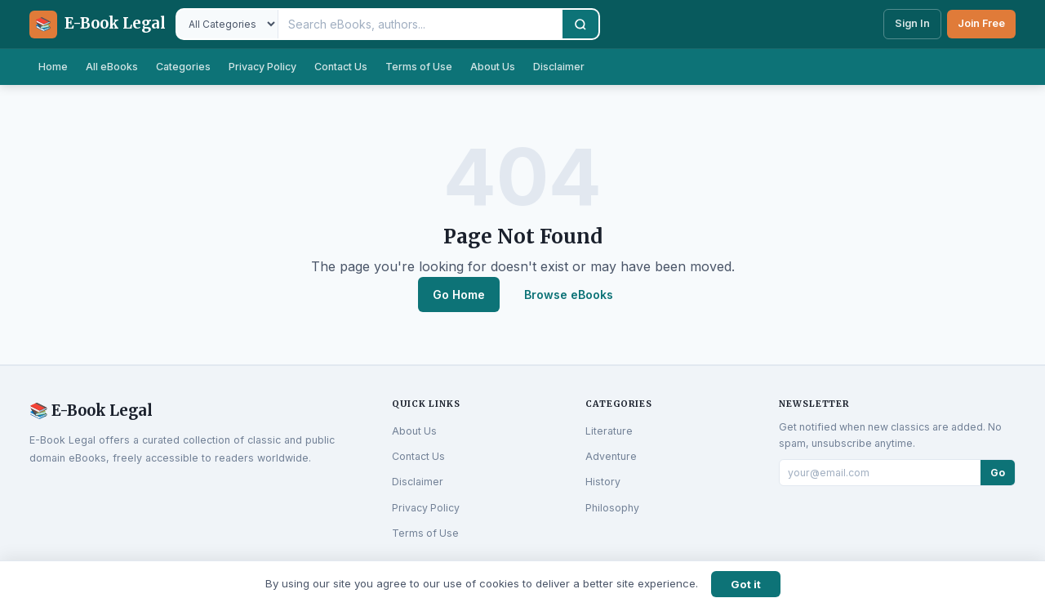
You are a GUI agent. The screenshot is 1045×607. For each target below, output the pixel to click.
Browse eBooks (568, 294)
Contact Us (340, 66)
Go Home (459, 294)
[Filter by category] (227, 24)
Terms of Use (418, 66)
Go (997, 472)
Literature (609, 431)
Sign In (912, 23)
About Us (492, 66)
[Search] (580, 24)
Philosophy (612, 508)
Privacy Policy (262, 66)
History (602, 481)
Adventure (611, 456)
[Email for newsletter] (880, 472)
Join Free (981, 23)
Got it (746, 584)
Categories (183, 66)
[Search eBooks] (420, 24)
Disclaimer (559, 66)
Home (53, 66)
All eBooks (112, 66)
